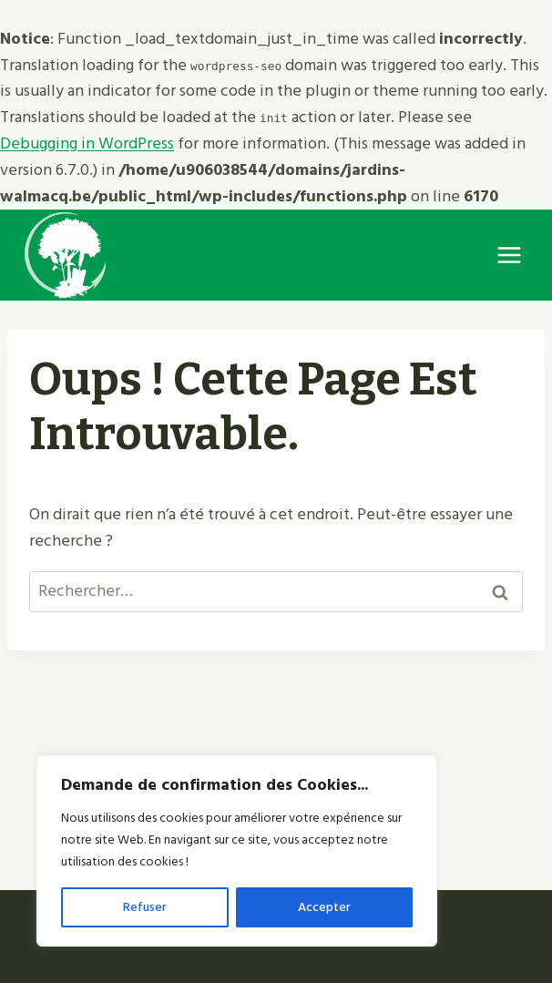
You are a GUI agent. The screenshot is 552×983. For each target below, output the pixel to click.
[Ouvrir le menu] (508, 255)
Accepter (324, 906)
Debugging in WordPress (87, 143)
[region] (236, 851)
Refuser (145, 906)
